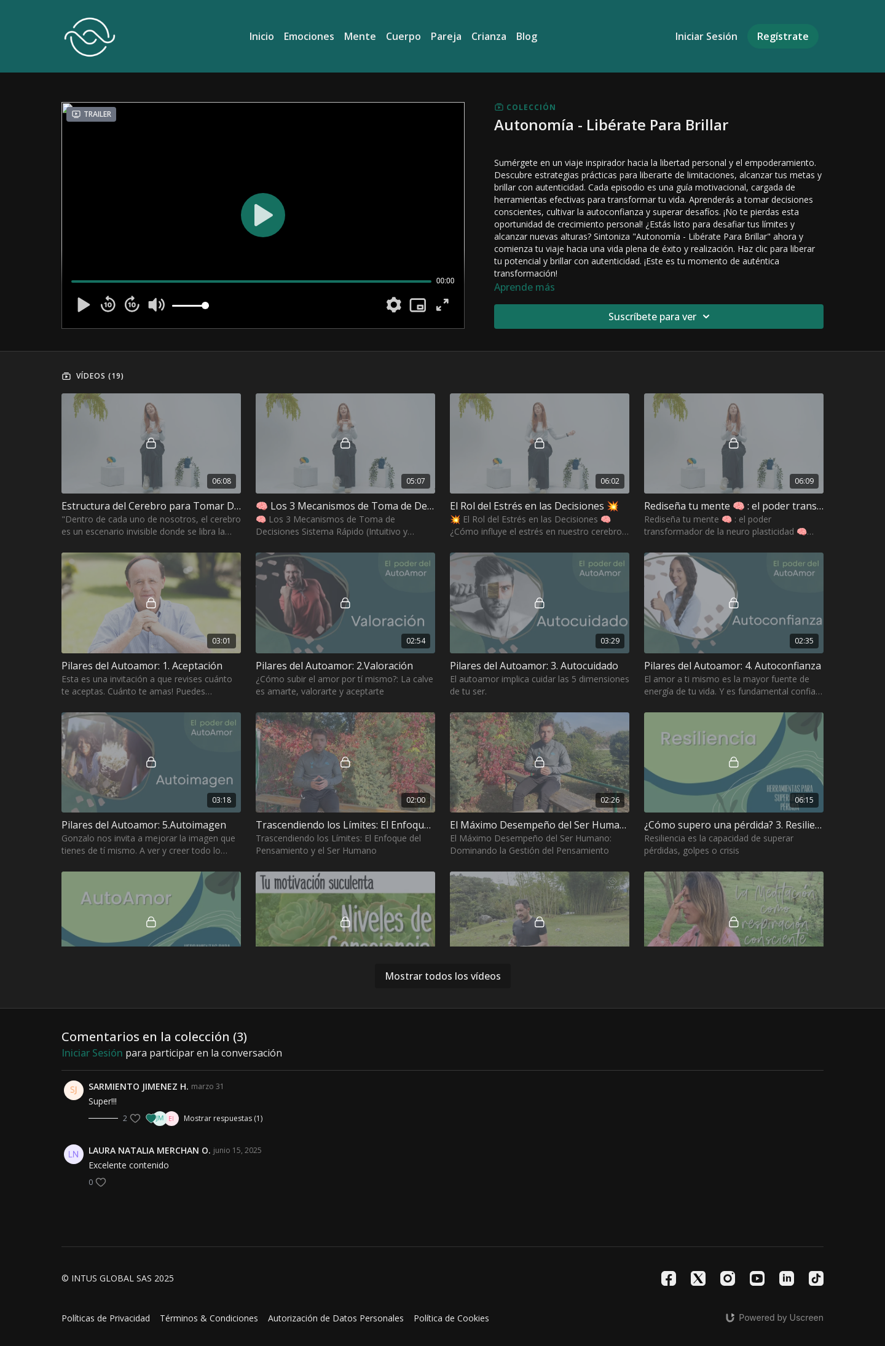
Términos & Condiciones (209, 1318)
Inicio (262, 36)
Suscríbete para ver (661, 316)
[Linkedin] (786, 1278)
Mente (360, 36)
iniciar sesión (92, 1053)
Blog (526, 36)
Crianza (488, 36)
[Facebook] (668, 1278)
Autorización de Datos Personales (336, 1318)
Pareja (446, 36)
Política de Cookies (451, 1318)
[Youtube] (757, 1278)
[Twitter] (698, 1278)
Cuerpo (403, 36)
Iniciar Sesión (706, 36)
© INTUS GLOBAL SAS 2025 (117, 1278)
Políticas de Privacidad (105, 1318)
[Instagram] (727, 1278)
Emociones (309, 36)
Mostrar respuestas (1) (223, 1119)
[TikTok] (816, 1278)
